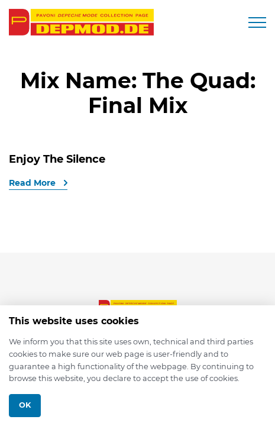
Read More (33, 183)
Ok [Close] (25, 405)
